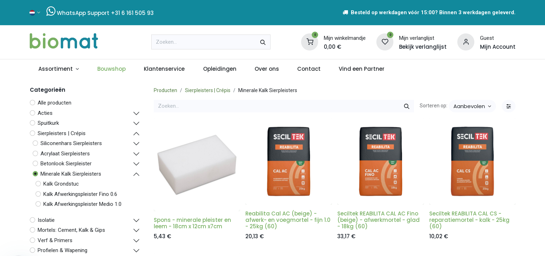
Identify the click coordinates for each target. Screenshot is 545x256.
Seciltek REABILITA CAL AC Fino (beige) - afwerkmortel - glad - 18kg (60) (378, 220)
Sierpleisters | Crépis (207, 90)
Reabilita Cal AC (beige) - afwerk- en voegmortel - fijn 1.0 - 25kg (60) (288, 220)
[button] (472, 106)
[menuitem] (58, 69)
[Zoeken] (263, 42)
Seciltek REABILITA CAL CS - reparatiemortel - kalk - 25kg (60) (469, 220)
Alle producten (54, 103)
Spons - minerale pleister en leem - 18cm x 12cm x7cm (192, 223)
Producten (165, 90)
